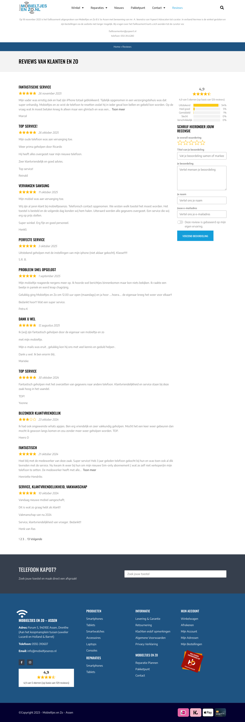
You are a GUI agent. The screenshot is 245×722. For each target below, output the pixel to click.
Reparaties (99, 8)
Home (117, 46)
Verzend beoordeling (195, 236)
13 (28, 539)
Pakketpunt (138, 8)
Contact (158, 8)
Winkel (77, 8)
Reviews (177, 8)
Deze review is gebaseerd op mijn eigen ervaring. (205, 224)
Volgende (36, 539)
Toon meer (118, 109)
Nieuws (119, 8)
